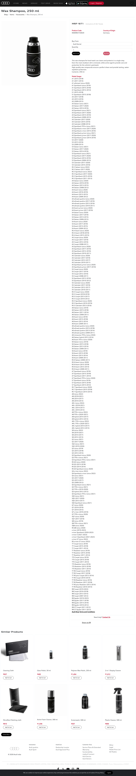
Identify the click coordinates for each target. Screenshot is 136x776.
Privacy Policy (99, 772)
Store (16, 3)
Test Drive (45, 3)
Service (34, 3)
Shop (6, 15)
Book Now (58, 3)
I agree (109, 772)
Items (12, 15)
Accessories (20, 15)
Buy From (75, 41)
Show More (6, 734)
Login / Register (96, 3)
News (24, 3)
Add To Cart (76, 53)
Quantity (75, 47)
